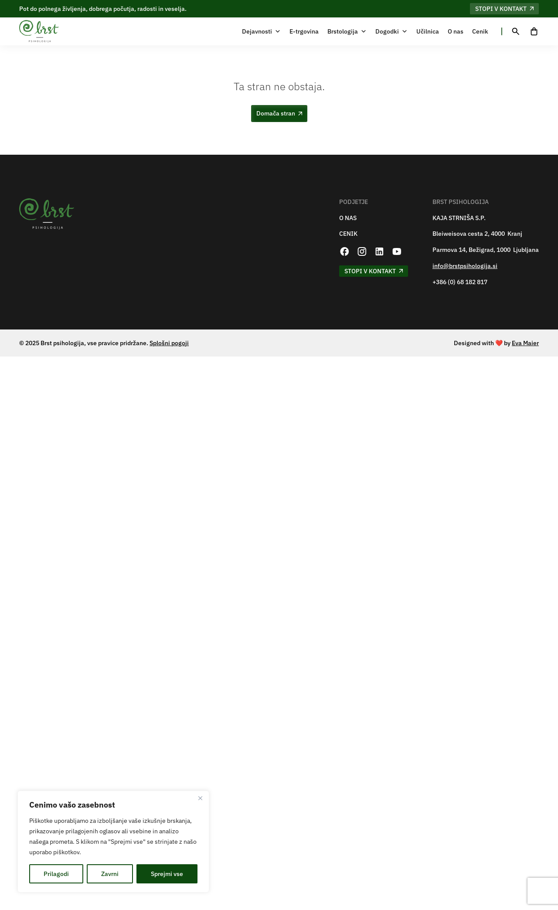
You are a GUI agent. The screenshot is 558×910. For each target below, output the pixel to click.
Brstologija (347, 31)
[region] (113, 842)
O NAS (348, 218)
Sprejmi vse (167, 874)
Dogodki (391, 31)
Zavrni (110, 874)
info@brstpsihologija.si (464, 266)
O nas (455, 31)
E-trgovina (304, 31)
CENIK (348, 234)
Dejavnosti (261, 31)
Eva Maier (525, 343)
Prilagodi (56, 874)
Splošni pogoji (169, 343)
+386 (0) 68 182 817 (459, 282)
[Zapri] (200, 798)
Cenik (480, 31)
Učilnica (427, 31)
